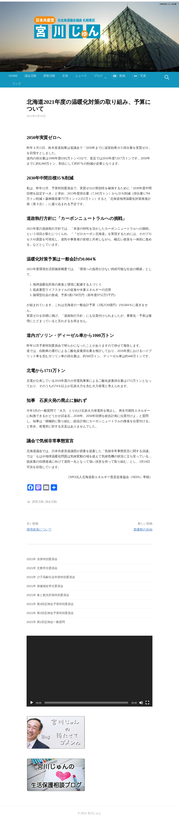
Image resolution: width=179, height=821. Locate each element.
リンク (16, 83)
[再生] (32, 703)
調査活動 (49, 75)
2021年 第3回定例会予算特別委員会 (50, 604)
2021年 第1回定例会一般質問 (46, 622)
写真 (143, 75)
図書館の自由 (143, 529)
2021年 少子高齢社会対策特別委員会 (51, 577)
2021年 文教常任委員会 (42, 568)
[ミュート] (141, 703)
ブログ (98, 75)
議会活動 (30, 75)
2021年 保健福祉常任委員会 (45, 586)
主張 (65, 75)
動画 (122, 75)
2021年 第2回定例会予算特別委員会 (50, 613)
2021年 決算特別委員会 (42, 559)
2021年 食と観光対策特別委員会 (48, 595)
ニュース (81, 75)
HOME (13, 75)
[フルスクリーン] (147, 703)
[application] (89, 671)
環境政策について (39, 529)
